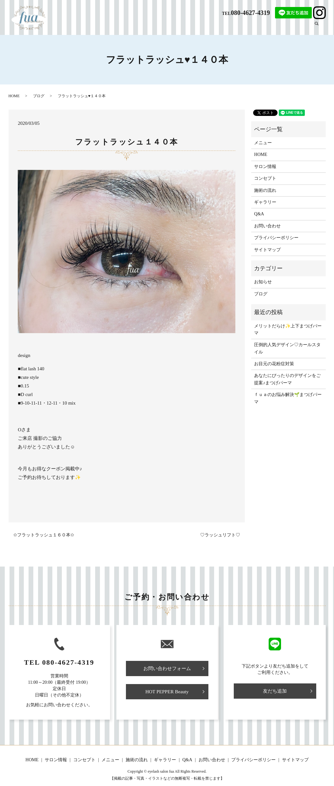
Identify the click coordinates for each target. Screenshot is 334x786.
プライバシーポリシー (276, 237)
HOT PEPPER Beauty (167, 692)
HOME (137, 27)
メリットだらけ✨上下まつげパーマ (288, 329)
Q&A (256, 27)
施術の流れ (235, 27)
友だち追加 (275, 691)
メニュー (211, 27)
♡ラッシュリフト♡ (220, 535)
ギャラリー (277, 27)
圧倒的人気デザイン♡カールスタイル (287, 348)
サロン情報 (160, 27)
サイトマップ (267, 249)
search (320, 27)
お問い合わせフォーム (167, 668)
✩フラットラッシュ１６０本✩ (43, 535)
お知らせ (263, 281)
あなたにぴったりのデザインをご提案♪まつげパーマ (287, 379)
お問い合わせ (267, 226)
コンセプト (186, 27)
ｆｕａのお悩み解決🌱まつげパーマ (288, 398)
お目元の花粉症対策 (274, 363)
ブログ (299, 27)
